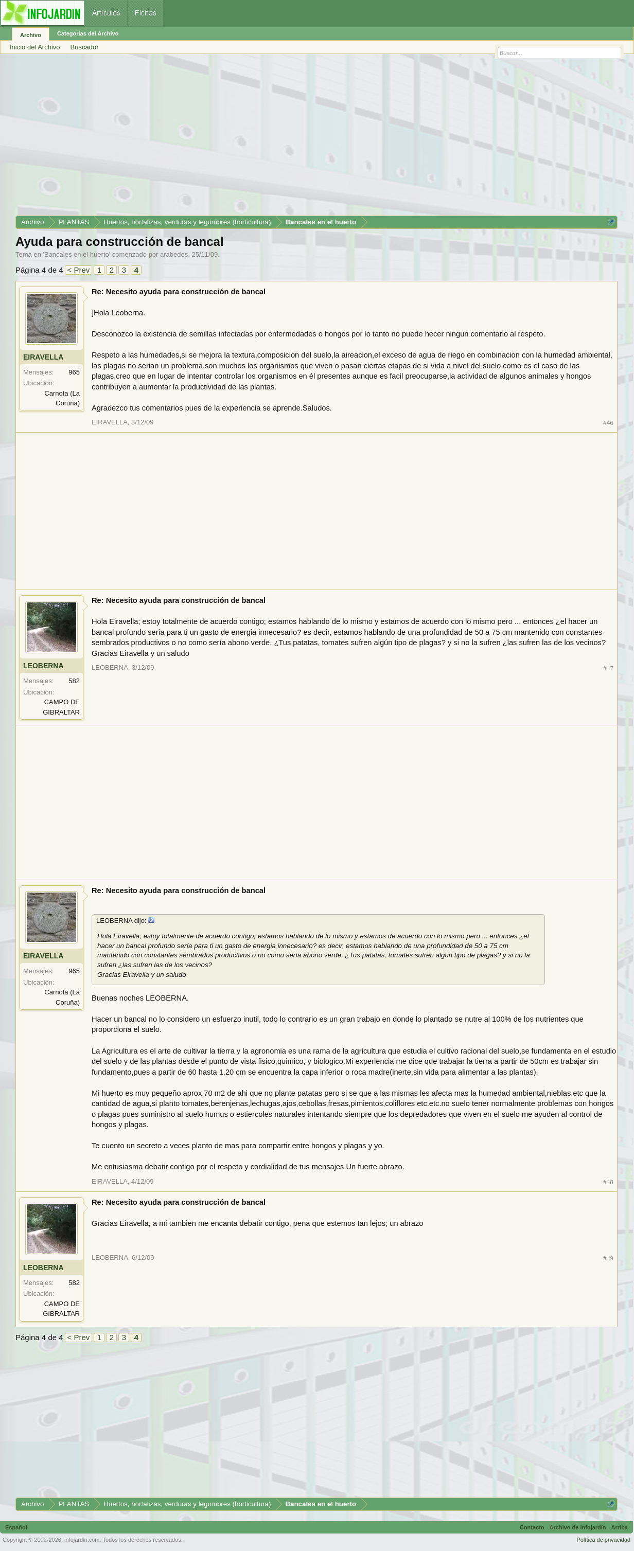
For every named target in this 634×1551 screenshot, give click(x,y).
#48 (608, 1182)
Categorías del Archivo (87, 33)
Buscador (85, 47)
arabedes (174, 254)
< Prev (78, 269)
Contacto (532, 1527)
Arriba (619, 1527)
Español (16, 1527)
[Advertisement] (316, 138)
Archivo (30, 35)
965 (74, 372)
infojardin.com (81, 1540)
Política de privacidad (603, 1540)
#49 (608, 1258)
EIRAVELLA (43, 357)
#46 (608, 422)
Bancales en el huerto (76, 254)
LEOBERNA (43, 666)
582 (74, 681)
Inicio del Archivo (35, 47)
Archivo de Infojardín (578, 1527)
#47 (608, 668)
